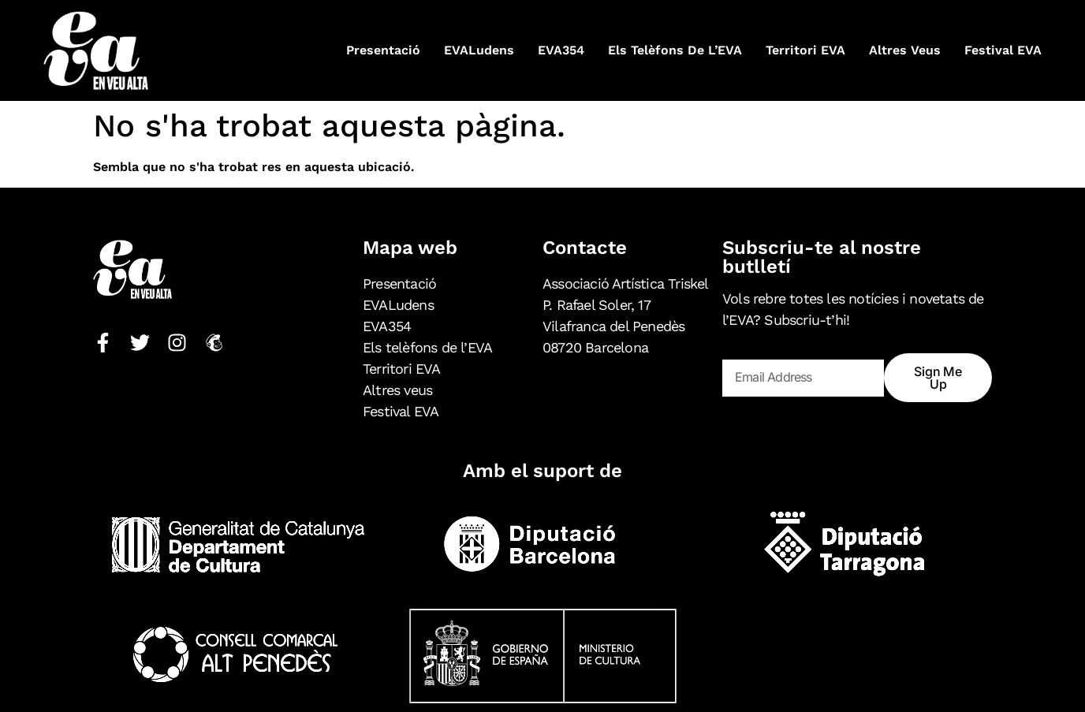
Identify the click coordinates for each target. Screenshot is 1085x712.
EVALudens (479, 50)
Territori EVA (805, 50)
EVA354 (561, 50)
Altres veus (905, 50)
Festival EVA (1003, 50)
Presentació (383, 50)
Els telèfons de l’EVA (675, 50)
